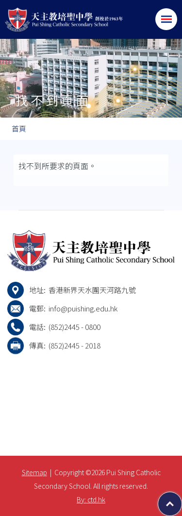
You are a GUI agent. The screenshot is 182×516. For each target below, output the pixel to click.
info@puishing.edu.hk (83, 308)
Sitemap (34, 472)
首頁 (19, 128)
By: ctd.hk (91, 499)
